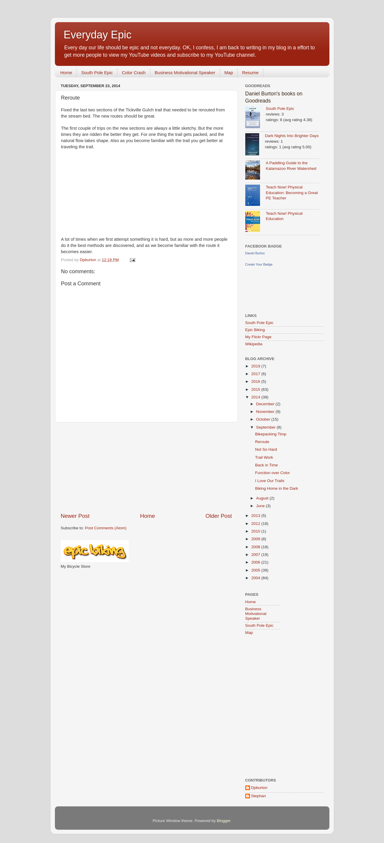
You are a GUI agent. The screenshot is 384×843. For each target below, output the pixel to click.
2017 (256, 374)
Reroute (262, 442)
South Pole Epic (97, 72)
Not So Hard (266, 449)
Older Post (218, 516)
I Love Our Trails (269, 481)
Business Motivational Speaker (185, 72)
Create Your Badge (259, 264)
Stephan (258, 796)
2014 (256, 397)
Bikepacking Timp (270, 434)
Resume (250, 72)
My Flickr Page (258, 337)
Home (66, 72)
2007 (256, 554)
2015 (256, 389)
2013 (256, 515)
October (264, 419)
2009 (256, 539)
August (263, 498)
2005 (256, 570)
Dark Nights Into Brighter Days (292, 136)
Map (228, 72)
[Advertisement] (146, 467)
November (266, 411)
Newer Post (75, 516)
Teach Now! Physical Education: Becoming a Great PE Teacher (292, 193)
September (266, 427)
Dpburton (259, 787)
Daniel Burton (255, 253)
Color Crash (134, 72)
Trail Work (264, 457)
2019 (256, 366)
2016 (256, 381)
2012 (256, 523)
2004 (256, 578)
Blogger (224, 820)
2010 (256, 531)
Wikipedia (254, 344)
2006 (256, 562)
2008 (256, 547)
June (261, 506)
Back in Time (266, 465)
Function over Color (272, 473)
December (266, 404)
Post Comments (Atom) (105, 528)
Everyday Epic (98, 35)
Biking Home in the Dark (276, 488)
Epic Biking (255, 330)
